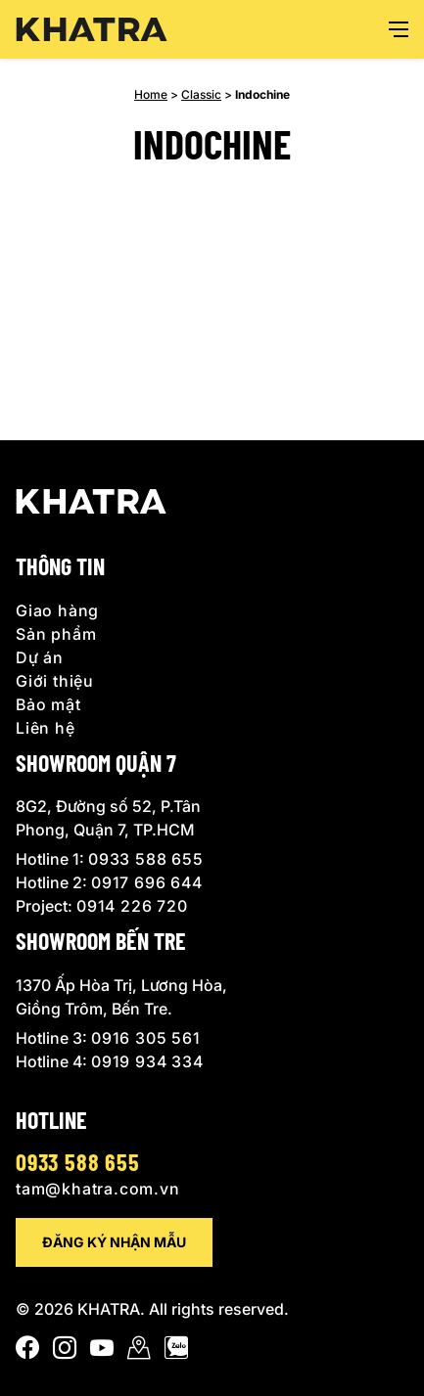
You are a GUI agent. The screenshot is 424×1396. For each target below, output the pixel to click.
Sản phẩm (56, 634)
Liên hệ (45, 728)
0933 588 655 (146, 859)
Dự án (40, 657)
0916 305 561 (146, 1038)
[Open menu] (398, 29)
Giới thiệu (55, 681)
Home (150, 94)
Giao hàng (57, 610)
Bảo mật (48, 704)
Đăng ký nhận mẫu (114, 1242)
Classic (201, 94)
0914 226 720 (132, 906)
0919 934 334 (147, 1061)
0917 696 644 (147, 882)
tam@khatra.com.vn (98, 1188)
